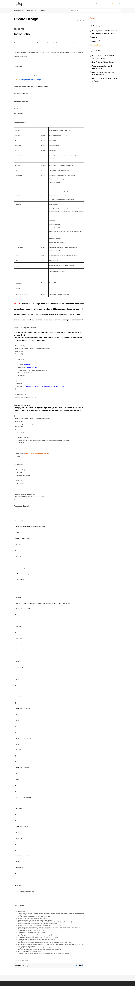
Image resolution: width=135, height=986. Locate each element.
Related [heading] (99, 51)
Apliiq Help (30, 10)
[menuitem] (98, 4)
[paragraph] (49, 491)
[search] (95, 10)
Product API (96, 37)
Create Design (97, 45)
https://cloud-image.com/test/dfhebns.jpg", (37, 453)
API (36, 10)
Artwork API (96, 41)
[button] (119, 4)
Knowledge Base (109, 4)
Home (98, 4)
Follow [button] (93, 18)
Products (42, 10)
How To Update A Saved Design (103, 62)
